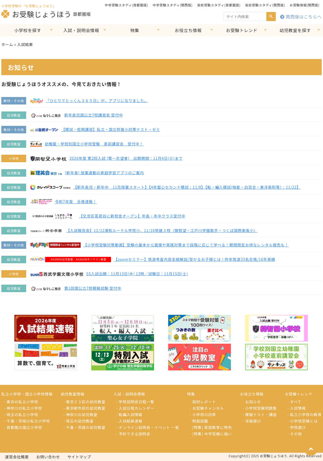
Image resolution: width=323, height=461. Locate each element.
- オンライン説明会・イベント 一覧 (147, 427)
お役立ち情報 (188, 30)
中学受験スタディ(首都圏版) (126, 5)
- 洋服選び (252, 421)
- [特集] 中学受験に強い (211, 433)
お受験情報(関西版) (305, 5)
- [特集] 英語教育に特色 (211, 427)
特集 (134, 30)
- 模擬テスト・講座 (260, 414)
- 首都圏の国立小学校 (23, 427)
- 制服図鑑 (199, 421)
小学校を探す (27, 30)
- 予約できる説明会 (133, 433)
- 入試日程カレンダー (135, 408)
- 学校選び (296, 427)
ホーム (7, 44)
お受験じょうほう (36, 14)
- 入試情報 (296, 408)
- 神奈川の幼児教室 (81, 414)
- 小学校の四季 (203, 414)
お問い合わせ (48, 456)
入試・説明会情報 (81, 30)
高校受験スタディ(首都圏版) (219, 5)
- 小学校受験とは (302, 421)
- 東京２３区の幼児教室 (85, 401)
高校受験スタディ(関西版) (265, 5)
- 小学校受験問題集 (260, 408)
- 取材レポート (203, 401)
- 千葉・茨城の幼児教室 (85, 427)
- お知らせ (252, 401)
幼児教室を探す (295, 30)
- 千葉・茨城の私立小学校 (27, 421)
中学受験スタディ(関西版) (173, 5)
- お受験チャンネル (207, 408)
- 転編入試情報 (129, 414)
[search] (244, 16)
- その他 (294, 433)
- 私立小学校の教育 (304, 414)
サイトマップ (79, 456)
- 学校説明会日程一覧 (135, 401)
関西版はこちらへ (301, 16)
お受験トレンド (242, 30)
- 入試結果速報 (129, 421)
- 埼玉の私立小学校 (21, 414)
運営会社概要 (17, 456)
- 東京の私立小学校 (21, 401)
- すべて (294, 401)
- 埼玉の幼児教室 (79, 421)
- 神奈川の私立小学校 (23, 408)
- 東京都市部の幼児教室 (85, 408)
